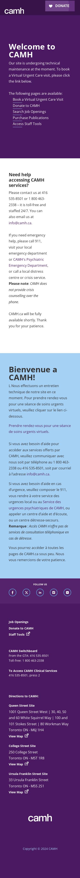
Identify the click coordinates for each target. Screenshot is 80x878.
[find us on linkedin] (40, 593)
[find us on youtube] (67, 593)
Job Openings (18, 622)
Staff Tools (19, 634)
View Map (19, 736)
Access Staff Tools (27, 123)
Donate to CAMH (26, 105)
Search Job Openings (29, 111)
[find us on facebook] (12, 593)
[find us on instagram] (54, 593)
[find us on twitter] (26, 593)
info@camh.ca (20, 223)
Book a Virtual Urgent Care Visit (38, 99)
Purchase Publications (31, 117)
